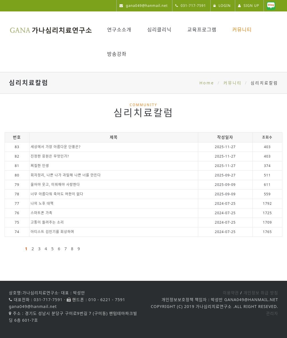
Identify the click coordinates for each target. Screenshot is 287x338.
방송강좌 (117, 54)
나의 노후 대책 (42, 203)
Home (206, 83)
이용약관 (231, 292)
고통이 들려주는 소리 (47, 222)
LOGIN (222, 5)
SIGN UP (248, 5)
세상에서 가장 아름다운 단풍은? (56, 146)
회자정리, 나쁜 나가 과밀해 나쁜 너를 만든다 (66, 175)
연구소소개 (119, 29)
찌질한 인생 (40, 165)
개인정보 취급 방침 (260, 292)
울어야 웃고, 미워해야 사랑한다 (55, 184)
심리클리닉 (159, 29)
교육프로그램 (202, 29)
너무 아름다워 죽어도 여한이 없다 (57, 194)
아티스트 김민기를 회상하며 (52, 231)
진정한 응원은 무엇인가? (50, 156)
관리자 (272, 313)
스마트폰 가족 (41, 212)
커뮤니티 (242, 29)
